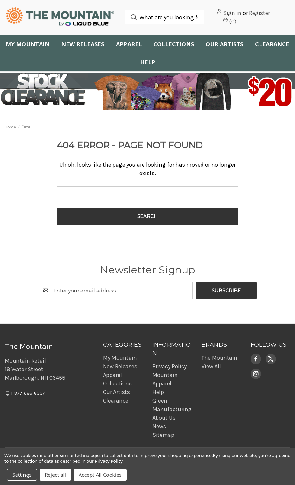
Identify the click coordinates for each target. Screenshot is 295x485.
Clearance (115, 400)
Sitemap (163, 434)
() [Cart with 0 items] (229, 21)
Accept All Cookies (100, 474)
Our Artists (224, 44)
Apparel (129, 44)
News (159, 426)
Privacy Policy (169, 366)
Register (259, 13)
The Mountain (219, 357)
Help (147, 62)
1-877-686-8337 (28, 393)
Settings (22, 474)
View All (211, 366)
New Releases (82, 44)
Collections (173, 44)
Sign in (232, 13)
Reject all (55, 474)
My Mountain (27, 44)
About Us (164, 417)
